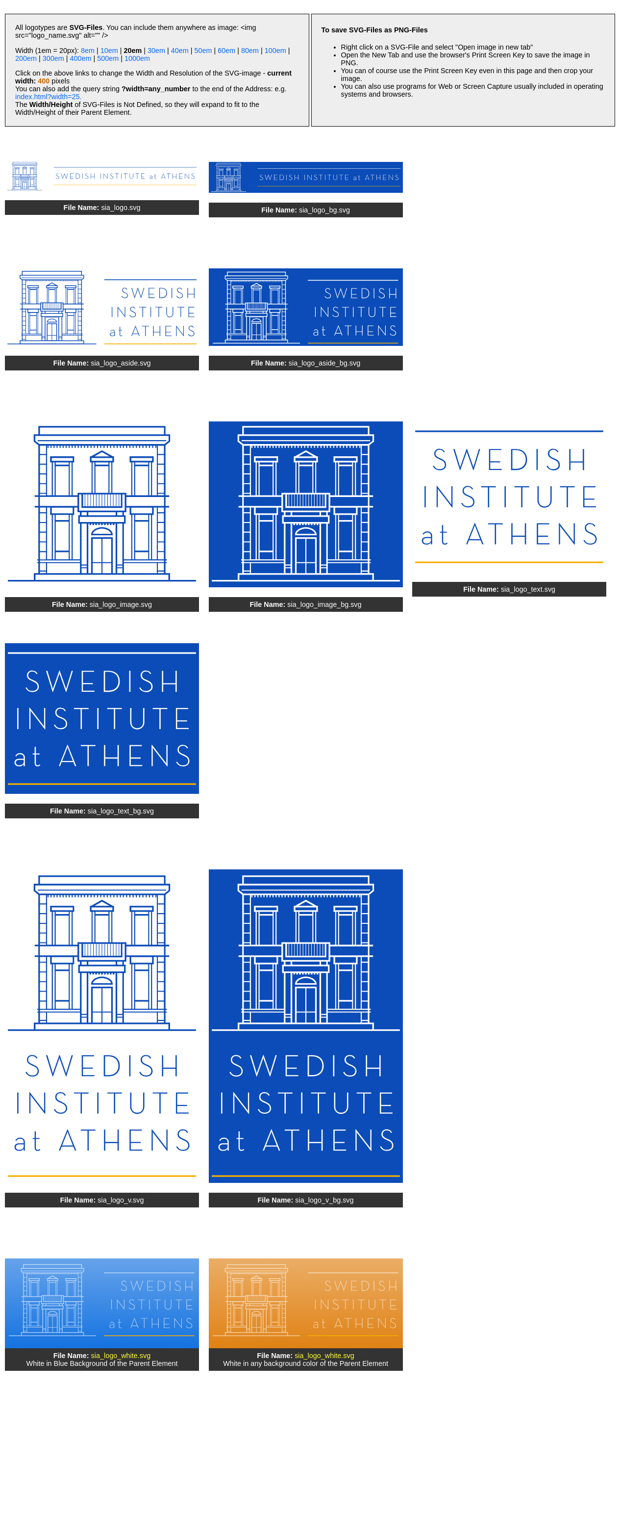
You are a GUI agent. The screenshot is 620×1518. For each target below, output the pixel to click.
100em (275, 50)
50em (203, 50)
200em (26, 58)
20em (133, 50)
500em (108, 58)
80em (250, 50)
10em (109, 50)
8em (88, 50)
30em (156, 50)
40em (180, 50)
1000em (137, 58)
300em (53, 58)
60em (226, 50)
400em (81, 58)
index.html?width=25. (48, 97)
